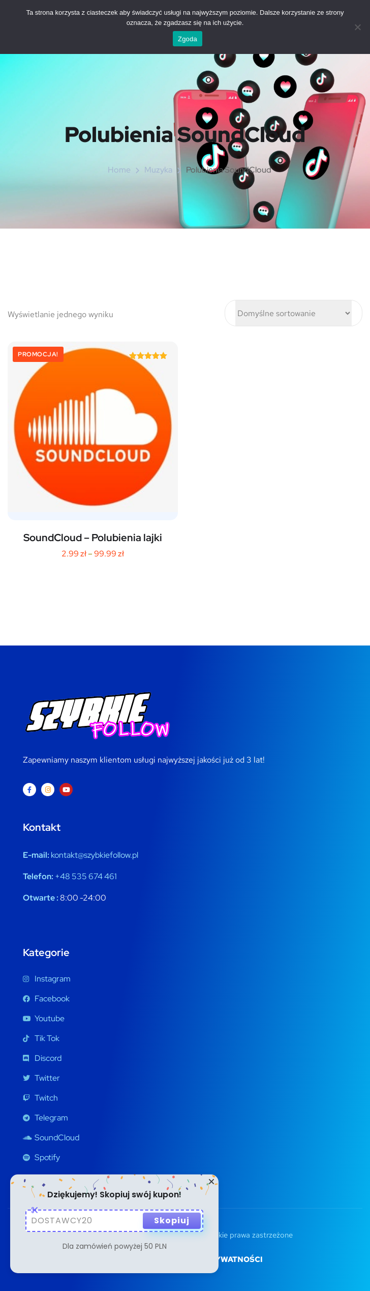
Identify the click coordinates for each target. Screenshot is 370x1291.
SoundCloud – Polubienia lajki (92, 537)
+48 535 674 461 (86, 876)
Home (119, 169)
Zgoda (187, 39)
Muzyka (158, 169)
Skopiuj (172, 1220)
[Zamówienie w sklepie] (293, 313)
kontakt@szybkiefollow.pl (94, 855)
